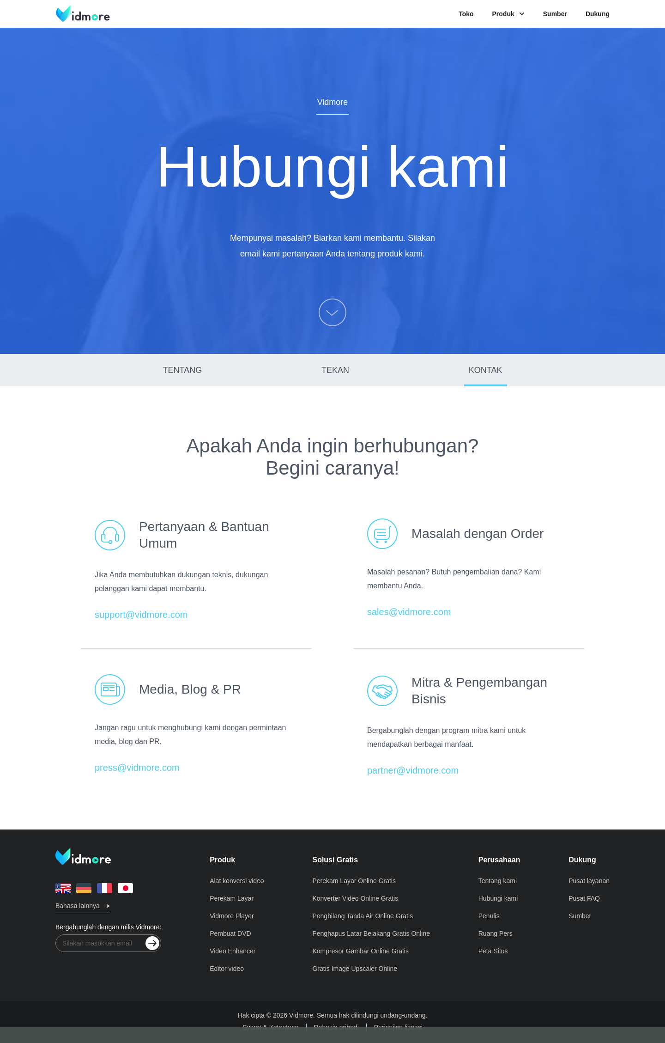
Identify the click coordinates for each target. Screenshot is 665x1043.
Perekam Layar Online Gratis (354, 880)
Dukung (598, 14)
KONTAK (485, 370)
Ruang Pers (495, 933)
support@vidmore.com (141, 615)
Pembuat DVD (230, 933)
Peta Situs (493, 951)
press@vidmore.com (137, 767)
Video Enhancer (232, 951)
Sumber (555, 14)
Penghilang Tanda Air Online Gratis (362, 916)
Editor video (227, 968)
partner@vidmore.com (413, 770)
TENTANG (182, 370)
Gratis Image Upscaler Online (354, 968)
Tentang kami (497, 880)
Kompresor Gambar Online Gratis (360, 951)
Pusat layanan (589, 880)
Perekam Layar (232, 898)
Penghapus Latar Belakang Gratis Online (371, 933)
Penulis (489, 916)
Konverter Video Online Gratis (355, 898)
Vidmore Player (232, 916)
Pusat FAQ (584, 898)
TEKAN (335, 370)
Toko (466, 14)
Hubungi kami (498, 898)
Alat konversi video (237, 880)
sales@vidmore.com (409, 612)
